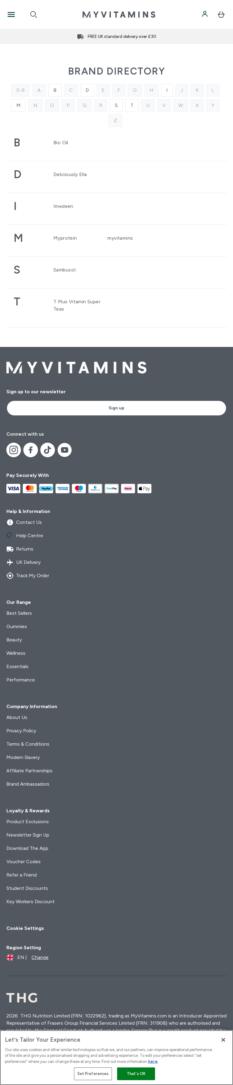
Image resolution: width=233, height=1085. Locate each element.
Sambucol (64, 270)
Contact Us (24, 522)
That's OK (136, 1073)
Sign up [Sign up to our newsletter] (116, 408)
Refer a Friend (21, 875)
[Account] (205, 14)
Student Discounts (27, 888)
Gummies (16, 626)
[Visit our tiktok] (47, 450)
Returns (19, 549)
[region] (116, 1057)
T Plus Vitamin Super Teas (76, 305)
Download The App (27, 848)
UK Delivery (23, 562)
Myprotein (65, 238)
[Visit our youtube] (64, 450)
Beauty (14, 640)
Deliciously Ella (70, 174)
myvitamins (120, 238)
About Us (16, 717)
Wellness (15, 653)
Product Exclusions (27, 821)
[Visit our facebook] (30, 450)
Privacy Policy (21, 731)
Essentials (17, 666)
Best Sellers (19, 613)
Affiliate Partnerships (29, 771)
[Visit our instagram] (13, 450)
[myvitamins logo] (119, 14)
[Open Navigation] (11, 14)
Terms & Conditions (27, 744)
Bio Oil (60, 142)
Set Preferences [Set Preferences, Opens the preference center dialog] (93, 1073)
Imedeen (63, 206)
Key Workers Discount (30, 901)
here (153, 1061)
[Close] (223, 1040)
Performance (20, 680)
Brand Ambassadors (27, 784)
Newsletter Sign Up (27, 835)
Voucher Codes (23, 861)
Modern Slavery (23, 757)
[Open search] (33, 14)
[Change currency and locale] (27, 957)
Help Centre (24, 535)
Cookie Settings (25, 928)
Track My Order (27, 575)
